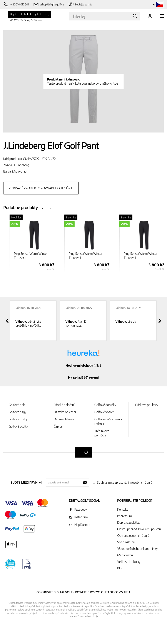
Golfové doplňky (105, 405)
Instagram (81, 517)
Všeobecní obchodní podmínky (137, 549)
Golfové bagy (17, 412)
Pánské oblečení (64, 405)
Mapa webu (125, 555)
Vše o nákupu (126, 542)
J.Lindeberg (21, 165)
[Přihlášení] (149, 16)
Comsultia (122, 592)
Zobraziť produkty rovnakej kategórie (41, 188)
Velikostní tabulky (128, 562)
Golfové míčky (18, 419)
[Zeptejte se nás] (80, 4)
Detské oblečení (64, 419)
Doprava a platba (128, 522)
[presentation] (42, 207)
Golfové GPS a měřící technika (108, 421)
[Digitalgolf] (83, 452)
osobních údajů (142, 482)
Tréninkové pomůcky (101, 433)
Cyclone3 (101, 592)
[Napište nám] (48, 4)
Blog (120, 568)
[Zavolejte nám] (16, 4)
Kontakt (122, 509)
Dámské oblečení (65, 412)
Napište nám (82, 525)
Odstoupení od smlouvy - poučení (139, 529)
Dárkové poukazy (146, 405)
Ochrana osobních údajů (133, 535)
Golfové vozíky (18, 426)
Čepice (58, 426)
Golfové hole (17, 405)
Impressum (124, 516)
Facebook (80, 509)
